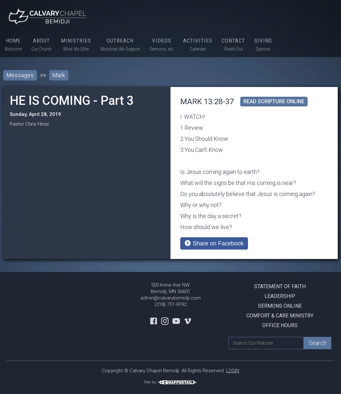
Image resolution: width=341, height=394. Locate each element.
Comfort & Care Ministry (279, 316)
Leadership (280, 296)
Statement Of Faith (280, 286)
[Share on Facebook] (214, 243)
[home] (48, 16)
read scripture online (273, 101)
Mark (59, 75)
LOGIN (232, 370)
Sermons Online (280, 306)
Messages (20, 75)
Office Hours (280, 325)
